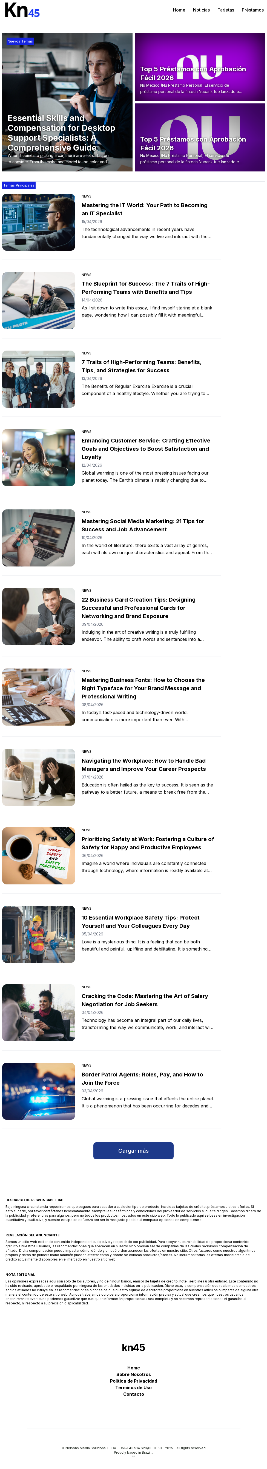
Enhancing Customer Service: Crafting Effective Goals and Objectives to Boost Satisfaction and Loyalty (146, 448)
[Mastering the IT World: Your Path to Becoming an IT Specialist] (38, 222)
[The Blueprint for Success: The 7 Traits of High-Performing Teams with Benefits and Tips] (38, 300)
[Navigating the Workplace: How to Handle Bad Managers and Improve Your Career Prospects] (38, 777)
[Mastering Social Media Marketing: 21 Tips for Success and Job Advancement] (38, 537)
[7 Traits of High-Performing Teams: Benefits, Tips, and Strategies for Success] (38, 379)
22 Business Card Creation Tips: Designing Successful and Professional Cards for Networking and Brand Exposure (139, 607)
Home (179, 10)
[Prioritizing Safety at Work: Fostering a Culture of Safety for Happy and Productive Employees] (38, 855)
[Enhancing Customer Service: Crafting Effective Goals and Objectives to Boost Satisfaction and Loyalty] (38, 457)
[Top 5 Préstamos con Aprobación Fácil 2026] (201, 80)
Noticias (201, 10)
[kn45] (23, 10)
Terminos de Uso (133, 1387)
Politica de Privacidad (133, 1381)
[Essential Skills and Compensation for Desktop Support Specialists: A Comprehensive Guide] (70, 139)
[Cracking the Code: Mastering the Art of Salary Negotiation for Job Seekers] (38, 1012)
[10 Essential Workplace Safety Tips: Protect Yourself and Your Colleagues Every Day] (38, 934)
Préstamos (253, 10)
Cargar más (133, 1150)
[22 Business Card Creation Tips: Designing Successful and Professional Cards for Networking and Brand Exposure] (38, 616)
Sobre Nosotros (133, 1374)
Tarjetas (225, 10)
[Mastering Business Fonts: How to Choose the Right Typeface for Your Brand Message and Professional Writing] (38, 697)
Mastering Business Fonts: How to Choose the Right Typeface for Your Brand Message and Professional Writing (143, 688)
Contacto (133, 1394)
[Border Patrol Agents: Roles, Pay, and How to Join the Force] (38, 1091)
